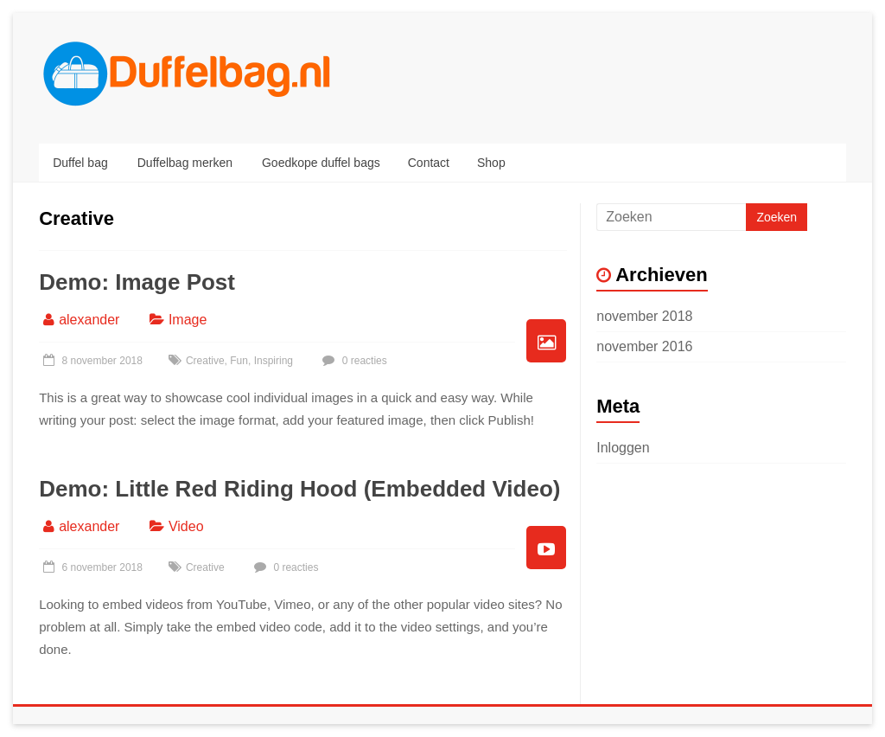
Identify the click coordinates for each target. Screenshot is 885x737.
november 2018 (644, 316)
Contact (428, 163)
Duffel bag (80, 163)
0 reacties (352, 361)
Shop (491, 163)
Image (188, 319)
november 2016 (644, 346)
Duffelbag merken (184, 163)
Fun (239, 361)
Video (186, 526)
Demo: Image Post (137, 282)
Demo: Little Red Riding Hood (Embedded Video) (299, 489)
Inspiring (273, 361)
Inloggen (622, 447)
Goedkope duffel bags (321, 163)
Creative (205, 361)
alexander (89, 319)
